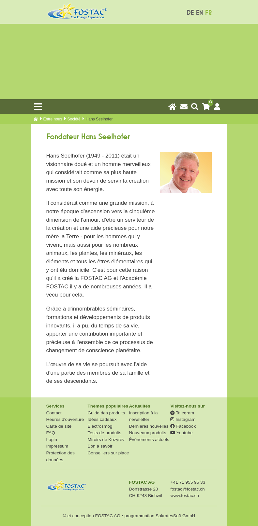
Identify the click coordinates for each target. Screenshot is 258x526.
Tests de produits (104, 432)
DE (190, 13)
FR (208, 13)
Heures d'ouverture (65, 419)
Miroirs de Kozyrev (105, 439)
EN (199, 13)
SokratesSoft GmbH (175, 515)
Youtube (181, 432)
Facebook (183, 426)
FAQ (50, 432)
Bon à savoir (99, 446)
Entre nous (52, 119)
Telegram (182, 412)
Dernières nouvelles (148, 426)
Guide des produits (106, 412)
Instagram (182, 419)
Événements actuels (149, 439)
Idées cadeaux (101, 419)
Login (51, 439)
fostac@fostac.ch (187, 489)
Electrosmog (99, 426)
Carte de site (59, 426)
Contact (54, 412)
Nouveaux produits (147, 432)
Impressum (57, 446)
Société (74, 119)
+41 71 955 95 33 (187, 482)
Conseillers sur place (108, 452)
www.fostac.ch (184, 495)
